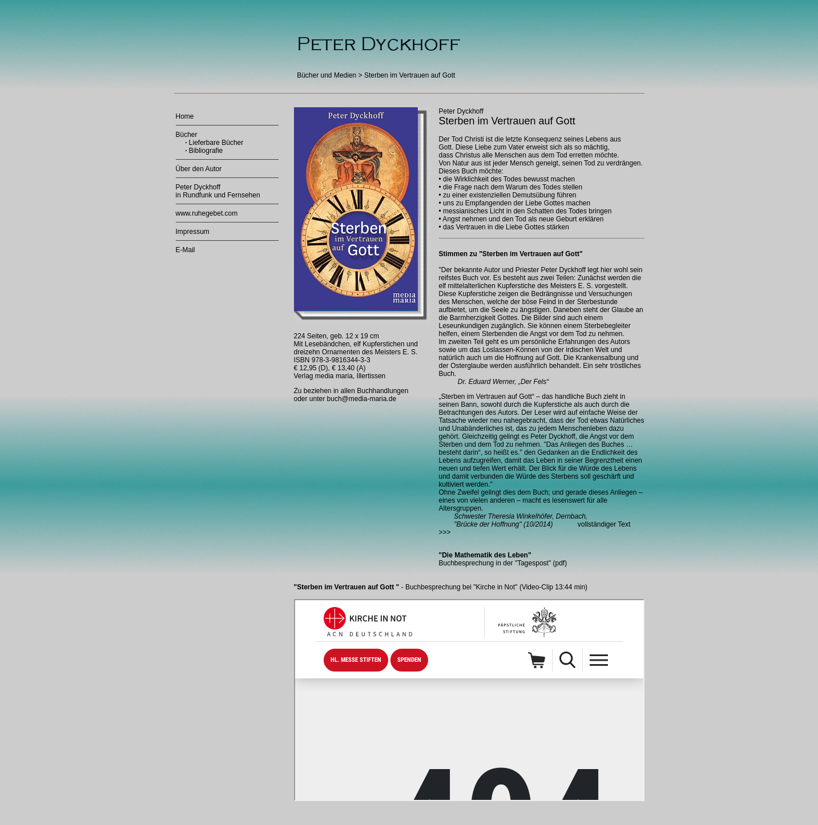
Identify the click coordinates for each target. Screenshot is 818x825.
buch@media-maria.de (362, 399)
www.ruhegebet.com (207, 213)
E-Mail (185, 250)
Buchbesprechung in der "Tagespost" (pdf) (503, 563)
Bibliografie (206, 151)
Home (185, 116)
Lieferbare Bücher (215, 143)
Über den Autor (199, 169)
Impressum (192, 232)
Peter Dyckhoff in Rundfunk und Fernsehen (218, 191)
